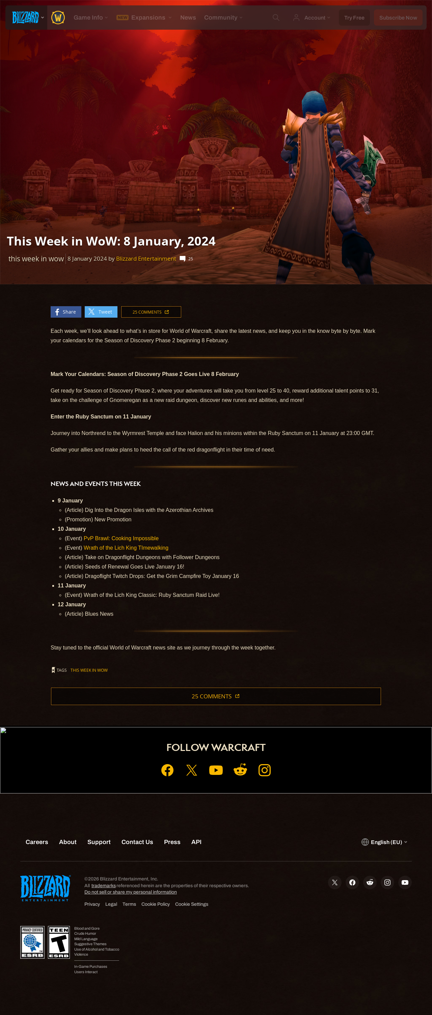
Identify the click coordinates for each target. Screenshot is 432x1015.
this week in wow (89, 670)
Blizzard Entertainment (146, 258)
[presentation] (26, 17)
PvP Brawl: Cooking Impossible (121, 538)
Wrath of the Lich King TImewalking (126, 548)
